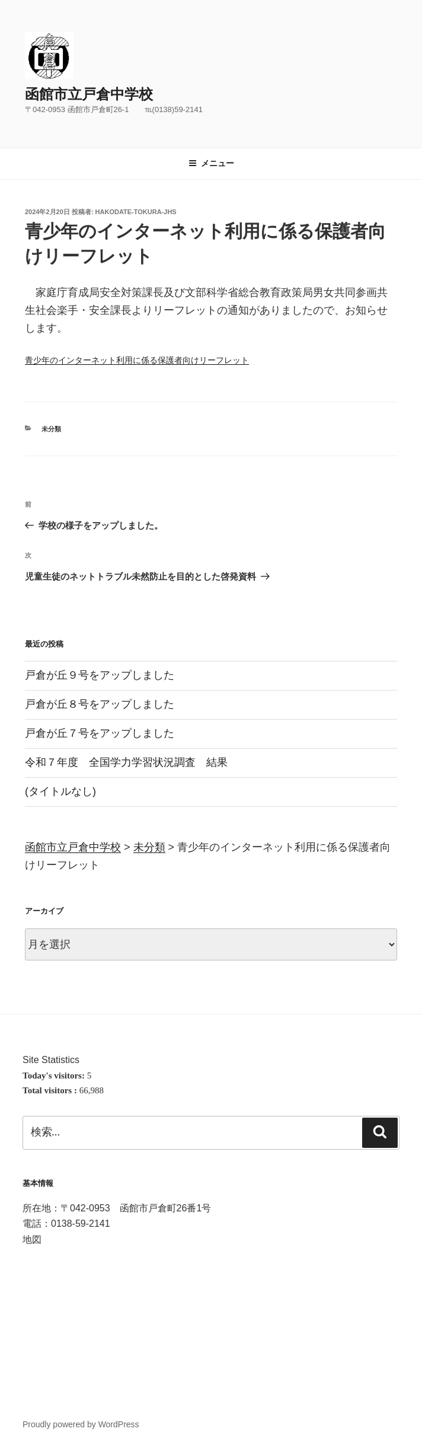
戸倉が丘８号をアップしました (99, 704)
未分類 (51, 428)
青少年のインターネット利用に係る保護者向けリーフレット (137, 360)
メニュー (211, 163)
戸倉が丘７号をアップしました (99, 733)
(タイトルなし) (60, 791)
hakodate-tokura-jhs (136, 211)
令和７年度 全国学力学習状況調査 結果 (126, 762)
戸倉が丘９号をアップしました (99, 675)
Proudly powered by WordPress (81, 1424)
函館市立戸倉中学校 (89, 94)
